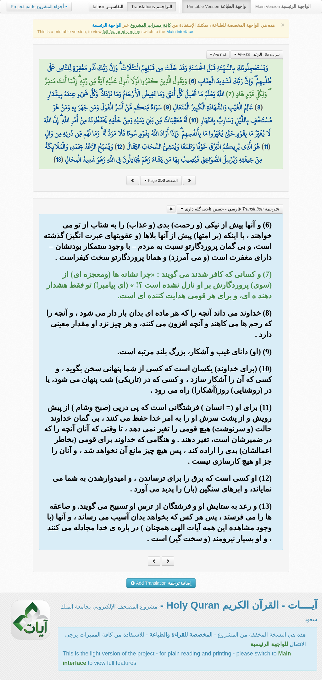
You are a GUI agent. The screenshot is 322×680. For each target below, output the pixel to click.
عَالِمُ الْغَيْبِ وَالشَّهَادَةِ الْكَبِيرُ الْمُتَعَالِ (213, 107)
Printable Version (216, 6)
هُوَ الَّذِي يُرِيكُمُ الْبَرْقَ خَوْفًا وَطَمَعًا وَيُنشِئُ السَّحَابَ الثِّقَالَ (193, 147)
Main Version (283, 6)
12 (119, 147)
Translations (151, 6)
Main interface (179, 31)
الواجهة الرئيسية (107, 25)
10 (193, 120)
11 (266, 147)
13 (58, 159)
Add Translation (161, 583)
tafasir (108, 6)
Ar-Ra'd (257, 54)
